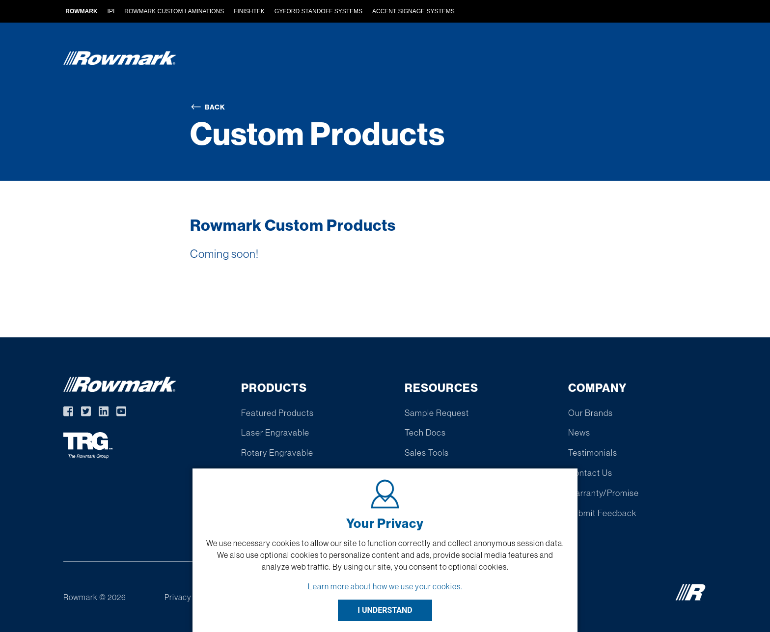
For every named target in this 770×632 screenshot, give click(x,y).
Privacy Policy (190, 597)
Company (647, 60)
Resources (583, 60)
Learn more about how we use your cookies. (385, 586)
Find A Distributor (501, 60)
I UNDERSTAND (385, 610)
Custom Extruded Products (382, 60)
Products (282, 60)
